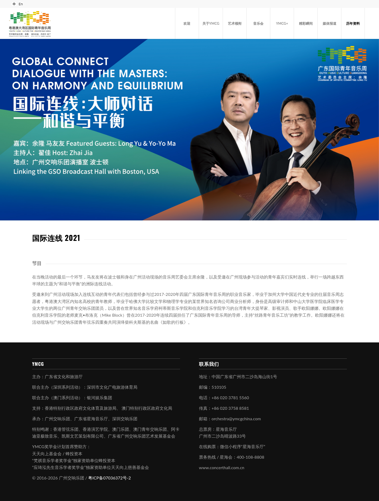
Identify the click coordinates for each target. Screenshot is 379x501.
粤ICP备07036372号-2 (109, 477)
